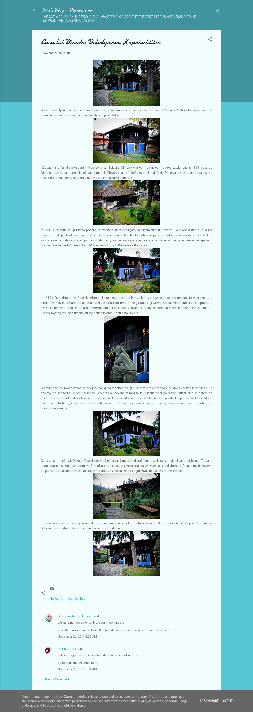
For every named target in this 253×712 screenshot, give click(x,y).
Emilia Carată (67, 649)
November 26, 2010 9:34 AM (77, 669)
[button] (209, 40)
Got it (228, 701)
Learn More (209, 701)
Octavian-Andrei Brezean (75, 616)
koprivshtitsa (76, 599)
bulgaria (56, 599)
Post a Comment (57, 679)
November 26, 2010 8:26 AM (77, 636)
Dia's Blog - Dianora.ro (67, 10)
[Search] (218, 11)
